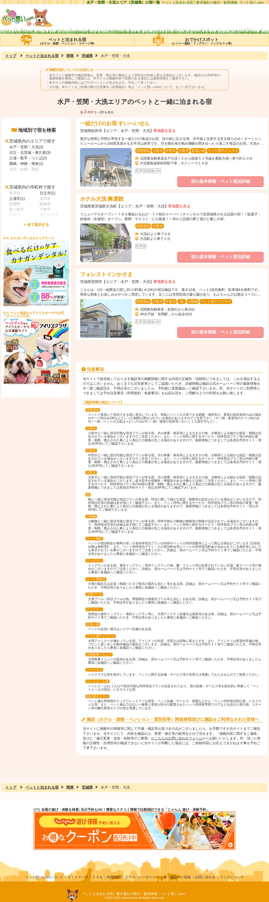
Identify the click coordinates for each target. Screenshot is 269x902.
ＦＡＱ (97, 877)
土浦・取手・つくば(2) (28, 158)
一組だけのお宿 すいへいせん (115, 123)
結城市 (45, 204)
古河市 (45, 198)
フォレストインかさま (106, 274)
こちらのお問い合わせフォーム (178, 738)
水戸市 (14, 193)
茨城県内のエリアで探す (30, 141)
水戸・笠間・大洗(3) (26, 147)
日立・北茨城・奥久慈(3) (29, 152)
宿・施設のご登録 (177, 877)
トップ (10, 56)
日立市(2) (47, 193)
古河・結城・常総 (24, 169)
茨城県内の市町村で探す (30, 187)
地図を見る (166, 131)
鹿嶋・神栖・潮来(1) (26, 163)
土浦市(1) (17, 198)
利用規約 (114, 877)
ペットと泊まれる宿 (67, 40)
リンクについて (232, 877)
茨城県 (87, 56)
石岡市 (14, 204)
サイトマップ (78, 877)
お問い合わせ (205, 877)
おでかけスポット (201, 40)
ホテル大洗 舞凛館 (102, 199)
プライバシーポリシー (142, 877)
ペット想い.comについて (155, 87)
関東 (70, 56)
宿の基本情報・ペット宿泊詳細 (220, 181)
